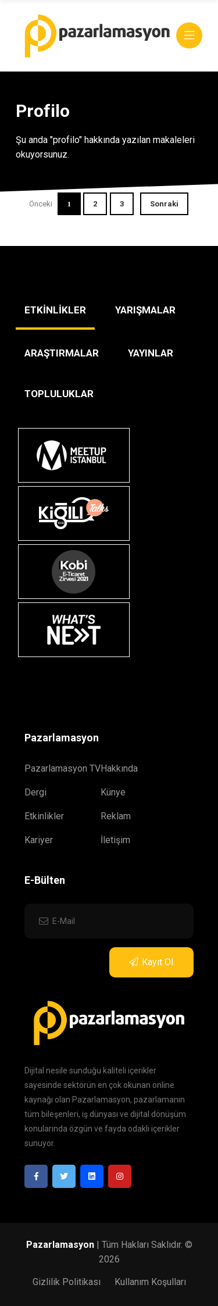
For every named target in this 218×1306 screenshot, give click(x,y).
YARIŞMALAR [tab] (145, 310)
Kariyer (38, 839)
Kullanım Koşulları (150, 1281)
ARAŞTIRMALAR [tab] (61, 353)
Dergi (35, 792)
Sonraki (164, 203)
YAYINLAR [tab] (150, 353)
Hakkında (119, 768)
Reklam (116, 816)
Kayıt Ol (151, 962)
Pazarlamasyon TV (62, 768)
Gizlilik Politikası (67, 1281)
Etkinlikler (44, 816)
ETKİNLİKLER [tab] (55, 310)
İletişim (115, 839)
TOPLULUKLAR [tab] (59, 393)
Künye (113, 792)
